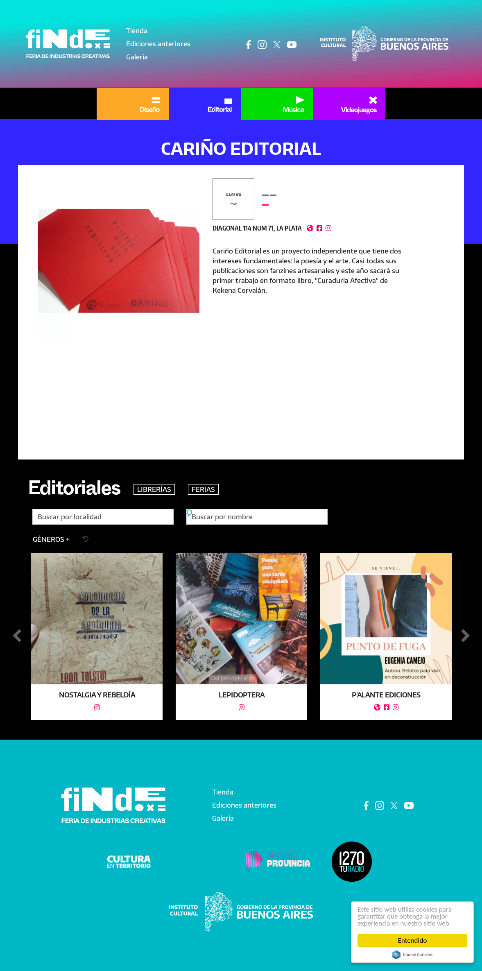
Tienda (136, 31)
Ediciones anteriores (158, 44)
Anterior (16, 636)
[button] (119, 259)
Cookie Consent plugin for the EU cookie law (412, 954)
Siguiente (465, 636)
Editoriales (74, 491)
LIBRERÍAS (154, 489)
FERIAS (203, 489)
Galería (137, 57)
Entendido (412, 940)
